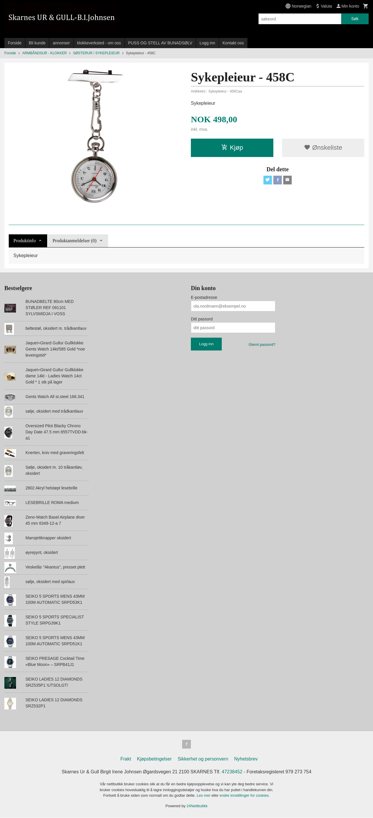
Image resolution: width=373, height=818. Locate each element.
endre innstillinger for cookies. (245, 796)
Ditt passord (202, 319)
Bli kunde (37, 43)
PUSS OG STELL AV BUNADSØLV (160, 43)
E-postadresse (204, 297)
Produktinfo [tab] (24, 240)
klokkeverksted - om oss (99, 43)
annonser (61, 43)
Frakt (125, 759)
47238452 (232, 772)
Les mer (204, 796)
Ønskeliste (323, 147)
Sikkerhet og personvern (203, 759)
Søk (354, 18)
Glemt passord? (262, 344)
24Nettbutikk (196, 806)
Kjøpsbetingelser (154, 759)
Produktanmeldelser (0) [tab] (74, 240)
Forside (15, 43)
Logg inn (207, 43)
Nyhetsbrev (246, 759)
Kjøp (232, 147)
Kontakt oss (233, 43)
